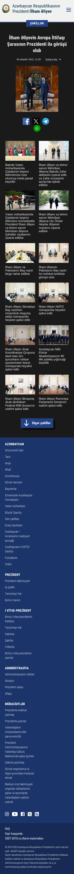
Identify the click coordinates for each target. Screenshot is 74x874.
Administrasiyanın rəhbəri (20, 674)
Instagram (7, 814)
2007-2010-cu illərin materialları (24, 838)
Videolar (9, 646)
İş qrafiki (10, 587)
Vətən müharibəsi (15, 506)
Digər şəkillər (41, 423)
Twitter (30, 814)
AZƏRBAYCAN (14, 444)
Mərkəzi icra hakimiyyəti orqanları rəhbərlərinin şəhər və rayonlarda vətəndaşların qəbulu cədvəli (19, 793)
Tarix (7, 456)
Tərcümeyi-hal (13, 593)
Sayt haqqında (14, 834)
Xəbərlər (9, 634)
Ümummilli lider (14, 450)
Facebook (23, 814)
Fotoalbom (11, 558)
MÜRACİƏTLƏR (15, 704)
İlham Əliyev (41, 11)
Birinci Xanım (12, 600)
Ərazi (8, 463)
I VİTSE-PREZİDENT (18, 610)
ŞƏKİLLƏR (37, 23)
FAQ (7, 829)
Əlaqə (8, 693)
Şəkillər (9, 640)
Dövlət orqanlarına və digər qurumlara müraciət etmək (19, 773)
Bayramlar (11, 489)
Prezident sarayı (14, 687)
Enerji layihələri (13, 525)
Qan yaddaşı (12, 519)
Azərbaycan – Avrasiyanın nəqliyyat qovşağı (17, 536)
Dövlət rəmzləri (13, 482)
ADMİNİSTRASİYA (17, 668)
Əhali (8, 469)
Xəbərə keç (51, 59)
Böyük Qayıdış (13, 512)
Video (8, 564)
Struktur (9, 681)
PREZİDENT (12, 575)
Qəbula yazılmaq (14, 762)
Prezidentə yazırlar (15, 721)
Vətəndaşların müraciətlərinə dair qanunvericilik (15, 732)
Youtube (14, 814)
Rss (37, 814)
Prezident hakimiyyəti (17, 581)
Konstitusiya (12, 476)
